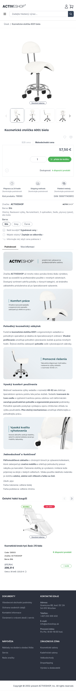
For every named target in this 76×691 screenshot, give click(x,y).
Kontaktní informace (11, 612)
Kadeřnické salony (49, 652)
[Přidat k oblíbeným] (65, 137)
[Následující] (69, 116)
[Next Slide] (72, 499)
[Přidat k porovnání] (71, 137)
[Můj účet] (66, 6)
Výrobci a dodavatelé (50, 668)
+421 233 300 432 (49, 616)
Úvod (6, 24)
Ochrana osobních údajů (13, 607)
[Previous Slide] (64, 499)
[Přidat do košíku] (66, 566)
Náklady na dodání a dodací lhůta (17, 647)
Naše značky (8, 657)
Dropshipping (46, 663)
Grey (16, 224)
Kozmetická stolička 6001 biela (26, 24)
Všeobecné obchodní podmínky (17, 602)
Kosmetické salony (49, 647)
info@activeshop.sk (49, 624)
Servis (5, 652)
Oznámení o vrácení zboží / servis (18, 617)
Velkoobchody (47, 657)
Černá (27, 224)
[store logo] (14, 6)
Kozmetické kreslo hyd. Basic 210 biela (23, 545)
